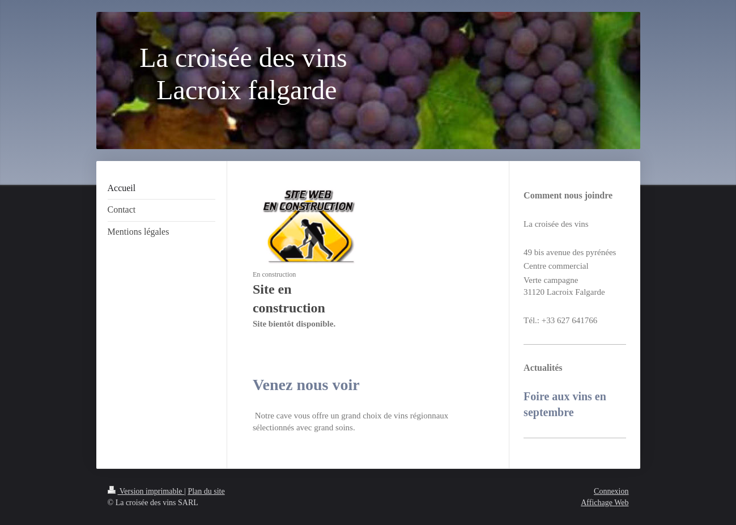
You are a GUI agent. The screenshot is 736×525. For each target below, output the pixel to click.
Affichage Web (604, 502)
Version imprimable (146, 491)
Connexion (611, 491)
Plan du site (206, 491)
